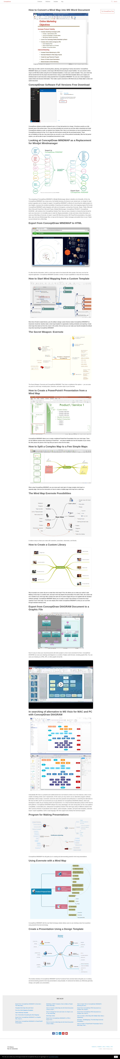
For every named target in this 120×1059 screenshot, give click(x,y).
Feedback (99, 1046)
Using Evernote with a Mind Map (47, 860)
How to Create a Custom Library (47, 544)
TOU (112, 1046)
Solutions (48, 1)
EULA (104, 1046)
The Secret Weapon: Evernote (46, 332)
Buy (62, 1)
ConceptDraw (7, 1)
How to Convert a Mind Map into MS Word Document (59, 10)
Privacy (107, 1046)
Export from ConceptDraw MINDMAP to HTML (55, 223)
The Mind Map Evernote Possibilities (50, 493)
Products (40, 1)
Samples (56, 1)
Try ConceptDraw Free (107, 11)
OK (116, 1056)
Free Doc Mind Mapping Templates (24, 1010)
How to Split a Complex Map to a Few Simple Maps (58, 446)
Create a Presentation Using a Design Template (56, 929)
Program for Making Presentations (49, 814)
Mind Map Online (50, 1015)
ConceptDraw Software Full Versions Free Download (59, 84)
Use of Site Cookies (53, 1056)
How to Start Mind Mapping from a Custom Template (59, 278)
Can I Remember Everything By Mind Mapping (27, 1014)
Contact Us (94, 1046)
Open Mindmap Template (21, 1012)
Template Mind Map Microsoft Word (24, 1008)
